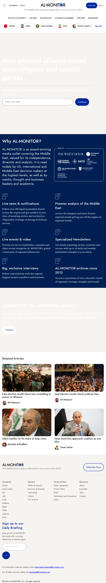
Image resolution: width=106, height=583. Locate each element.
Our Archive (33, 499)
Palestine (5, 503)
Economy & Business (64, 18)
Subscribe (91, 5)
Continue (9, 329)
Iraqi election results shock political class (77, 394)
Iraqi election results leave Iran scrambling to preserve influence (26, 395)
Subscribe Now (93, 467)
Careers (82, 496)
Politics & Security (17, 18)
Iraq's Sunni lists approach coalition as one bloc (78, 440)
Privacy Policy (59, 489)
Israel (4, 499)
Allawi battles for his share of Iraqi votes (24, 438)
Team (81, 492)
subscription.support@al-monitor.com (49, 567)
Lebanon (5, 513)
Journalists (83, 489)
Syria (4, 517)
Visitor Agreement (61, 485)
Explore (81, 18)
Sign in (101, 5)
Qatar (4, 510)
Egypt (4, 506)
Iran (3, 492)
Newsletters (13, 5)
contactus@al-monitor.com (39, 572)
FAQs (56, 492)
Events (22, 5)
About (81, 485)
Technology (46, 18)
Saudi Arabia (7, 489)
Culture (33, 18)
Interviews (93, 18)
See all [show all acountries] (98, 26)
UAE (4, 496)
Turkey (4, 485)
